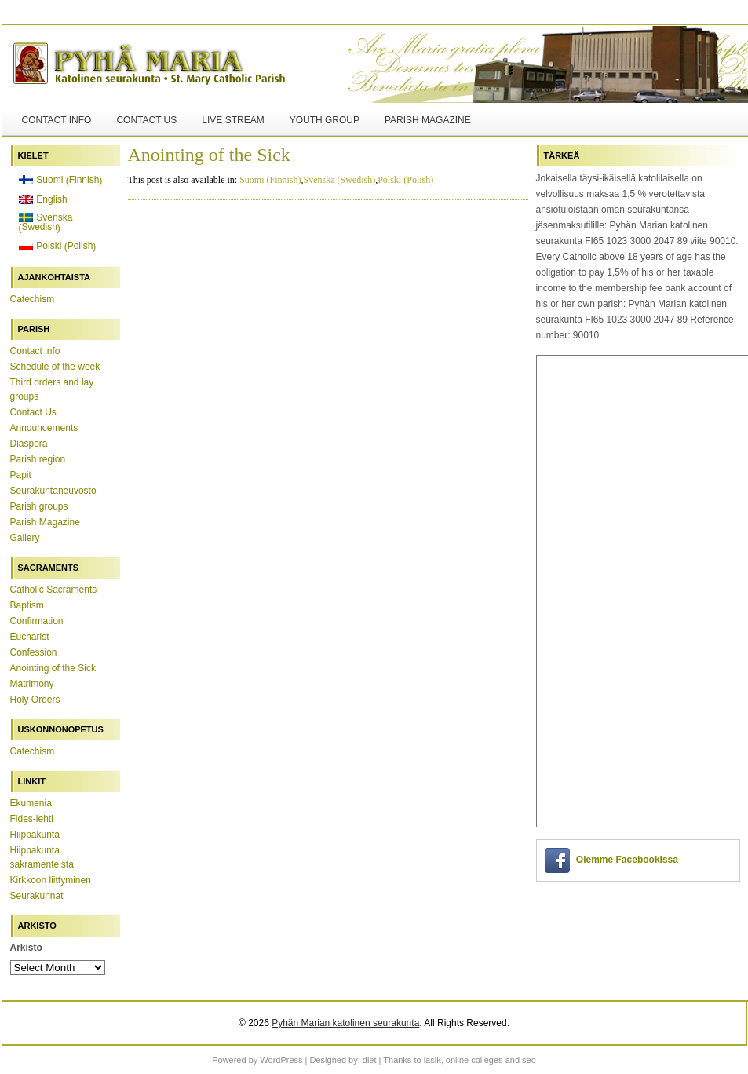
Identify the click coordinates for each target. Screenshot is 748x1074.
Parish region (38, 459)
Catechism (32, 299)
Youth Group (324, 120)
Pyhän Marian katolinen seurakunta (345, 1022)
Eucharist (29, 636)
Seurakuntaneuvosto (53, 490)
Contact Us (146, 120)
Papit (20, 474)
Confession (33, 652)
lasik (432, 1060)
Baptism (27, 605)
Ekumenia (31, 803)
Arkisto (26, 947)
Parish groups (39, 506)
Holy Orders (35, 699)
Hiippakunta (35, 834)
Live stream (233, 120)
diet (370, 1060)
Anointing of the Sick (53, 668)
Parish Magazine (428, 120)
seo (529, 1060)
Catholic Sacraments (53, 589)
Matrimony (32, 683)
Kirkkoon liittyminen (50, 880)
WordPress (281, 1060)
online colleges (474, 1060)
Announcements (44, 427)
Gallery (25, 537)
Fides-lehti (31, 818)
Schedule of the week (55, 366)
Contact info (57, 120)
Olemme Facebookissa (627, 859)
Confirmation (37, 621)
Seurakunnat (37, 895)
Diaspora (29, 443)
